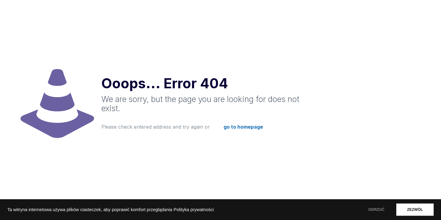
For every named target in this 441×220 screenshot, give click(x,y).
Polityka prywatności (194, 209)
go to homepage (243, 127)
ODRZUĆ (376, 209)
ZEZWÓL (415, 209)
